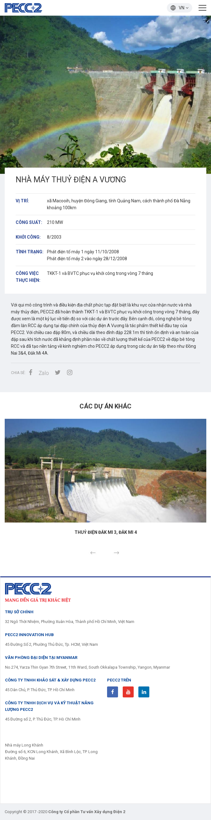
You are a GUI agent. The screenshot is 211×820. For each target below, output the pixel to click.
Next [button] (116, 552)
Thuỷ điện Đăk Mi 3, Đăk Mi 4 (106, 532)
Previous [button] (93, 552)
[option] (105, 95)
